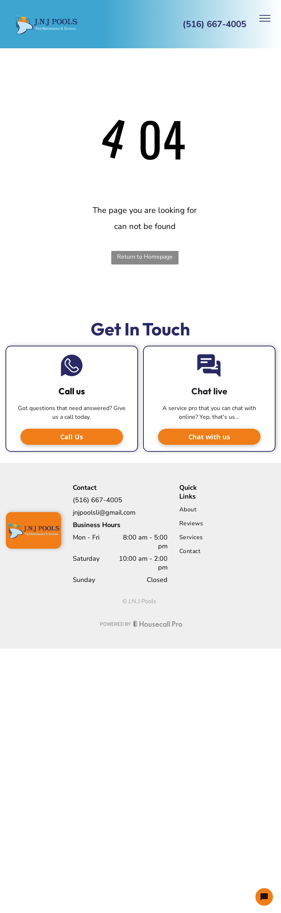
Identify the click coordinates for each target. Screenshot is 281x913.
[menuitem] (209, 509)
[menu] (264, 18)
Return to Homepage (145, 257)
